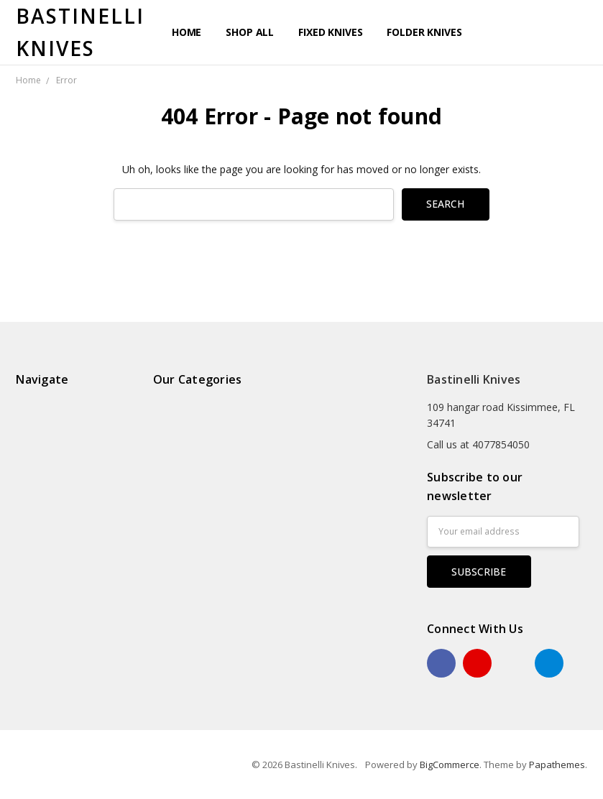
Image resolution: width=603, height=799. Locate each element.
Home (186, 32)
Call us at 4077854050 (478, 444)
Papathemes (557, 764)
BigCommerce (449, 764)
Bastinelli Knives (473, 379)
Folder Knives (424, 32)
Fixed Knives (330, 32)
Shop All (250, 32)
